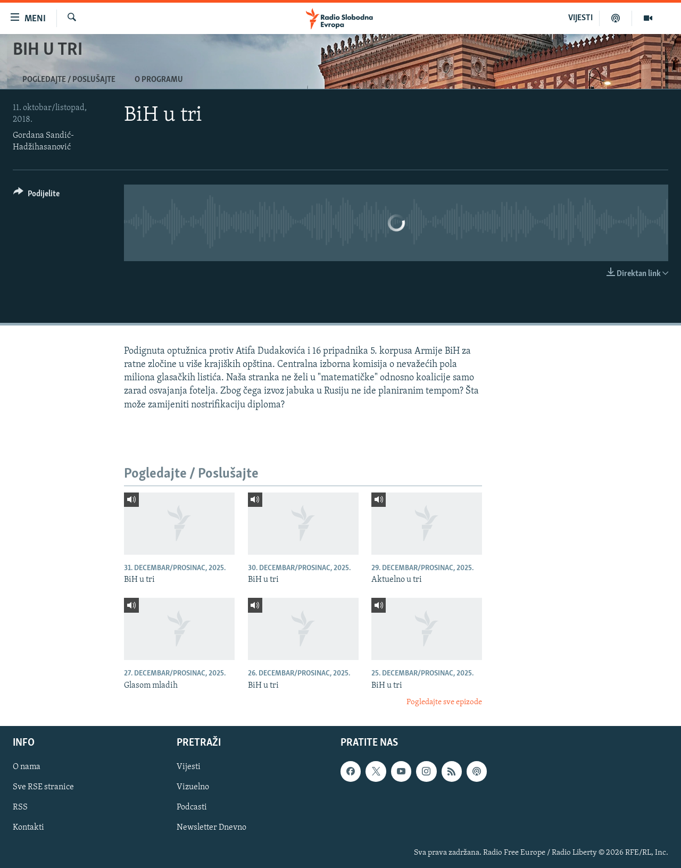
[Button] (36, 195)
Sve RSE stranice (43, 787)
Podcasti (192, 808)
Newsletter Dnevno (211, 828)
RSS (20, 808)
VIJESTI (580, 18)
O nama (26, 767)
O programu (159, 80)
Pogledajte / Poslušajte (68, 80)
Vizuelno (193, 787)
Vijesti (189, 767)
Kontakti (28, 828)
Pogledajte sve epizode (444, 702)
